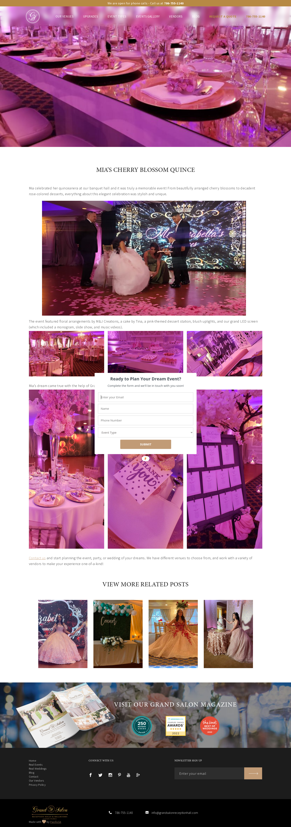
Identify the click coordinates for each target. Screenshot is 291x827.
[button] (145, 379)
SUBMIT (145, 444)
